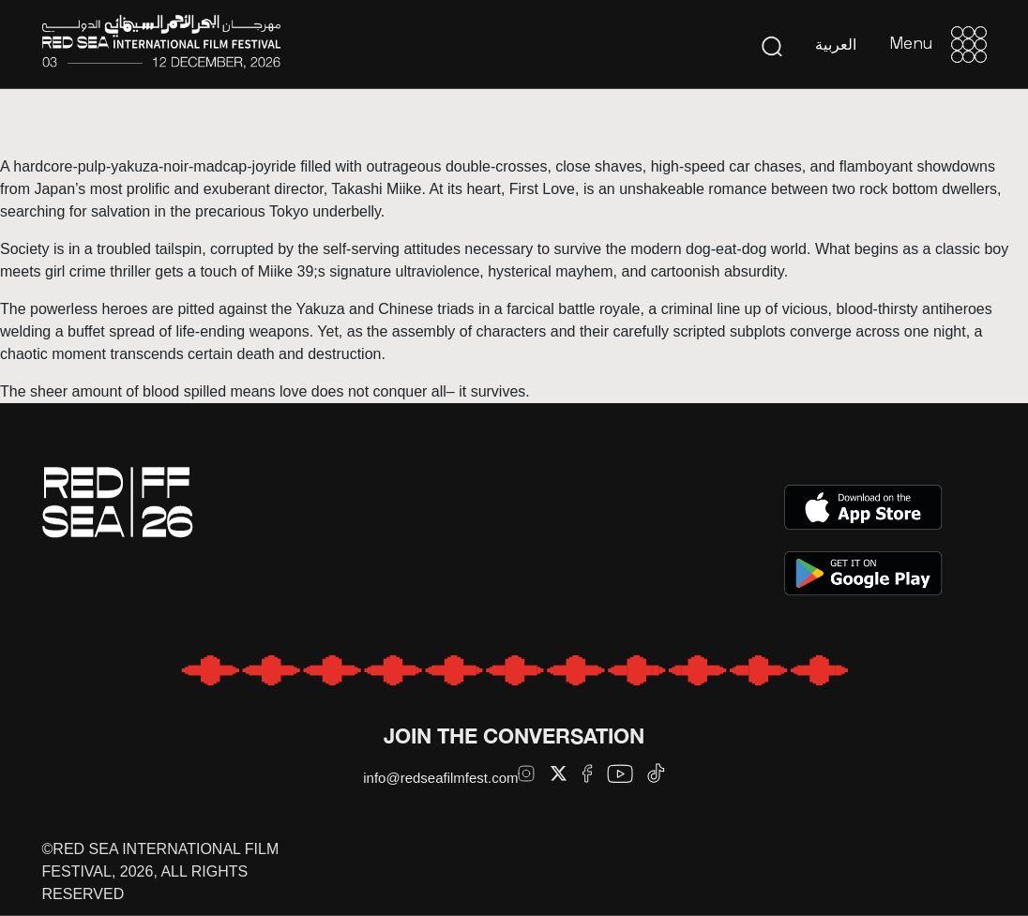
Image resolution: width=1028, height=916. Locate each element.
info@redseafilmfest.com (440, 778)
